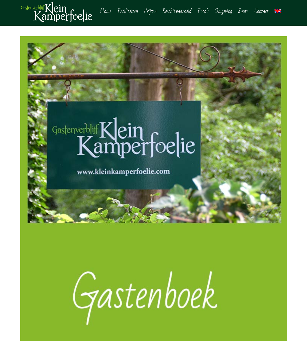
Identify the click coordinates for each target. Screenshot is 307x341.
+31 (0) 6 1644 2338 (39, 263)
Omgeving (169, 292)
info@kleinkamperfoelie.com (45, 278)
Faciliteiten (170, 264)
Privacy (120, 331)
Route (165, 299)
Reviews (168, 313)
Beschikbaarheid (175, 278)
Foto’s (165, 285)
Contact (167, 306)
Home (165, 257)
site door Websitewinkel (143, 331)
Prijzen (166, 271)
